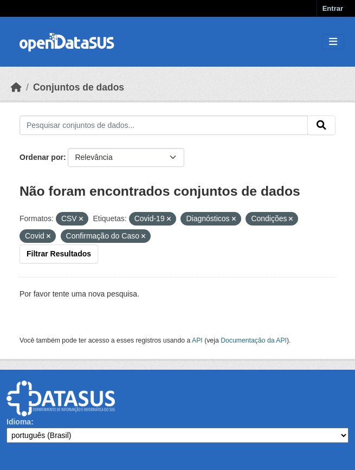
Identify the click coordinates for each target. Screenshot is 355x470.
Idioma (19, 421)
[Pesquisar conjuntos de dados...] (164, 125)
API (197, 340)
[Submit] (321, 125)
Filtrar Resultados (59, 253)
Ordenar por (41, 157)
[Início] (16, 87)
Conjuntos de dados (78, 87)
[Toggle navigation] (333, 42)
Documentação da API (254, 340)
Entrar (332, 8)
